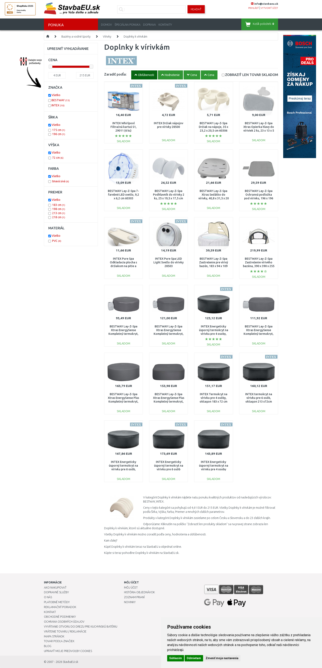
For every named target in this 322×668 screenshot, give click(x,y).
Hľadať (196, 9)
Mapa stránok (54, 636)
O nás (48, 597)
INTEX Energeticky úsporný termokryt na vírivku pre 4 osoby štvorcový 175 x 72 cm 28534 (213, 469)
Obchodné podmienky (60, 616)
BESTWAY (61, 100)
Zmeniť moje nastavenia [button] (222, 658)
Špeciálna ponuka (127, 24)
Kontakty (165, 24)
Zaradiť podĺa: (115, 74)
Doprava (149, 24)
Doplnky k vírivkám (135, 36)
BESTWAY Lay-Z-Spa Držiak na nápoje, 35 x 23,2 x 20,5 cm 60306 (213, 127)
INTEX (58, 105)
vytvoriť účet (269, 8)
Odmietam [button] (194, 658)
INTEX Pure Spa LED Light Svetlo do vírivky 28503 (168, 262)
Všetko (56, 95)
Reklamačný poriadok (60, 607)
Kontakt (50, 612)
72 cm (57, 157)
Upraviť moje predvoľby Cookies (68, 651)
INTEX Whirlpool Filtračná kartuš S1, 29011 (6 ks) (123, 127)
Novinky (130, 602)
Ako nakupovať (55, 587)
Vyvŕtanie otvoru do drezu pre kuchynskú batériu (80, 626)
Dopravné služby (56, 592)
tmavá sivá (60, 181)
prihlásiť (253, 8)
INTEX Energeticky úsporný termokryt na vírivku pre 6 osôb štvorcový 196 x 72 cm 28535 (168, 469)
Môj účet (131, 587)
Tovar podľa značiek (59, 641)
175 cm (58, 130)
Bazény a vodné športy (76, 36)
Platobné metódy (57, 602)
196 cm (58, 134)
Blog (47, 646)
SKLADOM (251, 75)
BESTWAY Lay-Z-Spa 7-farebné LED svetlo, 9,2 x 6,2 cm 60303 (123, 194)
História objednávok (139, 592)
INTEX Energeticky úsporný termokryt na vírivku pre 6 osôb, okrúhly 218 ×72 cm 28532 (123, 469)
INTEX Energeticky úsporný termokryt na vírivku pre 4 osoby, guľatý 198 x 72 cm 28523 (213, 334)
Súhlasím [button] (175, 658)
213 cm (58, 213)
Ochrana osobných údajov (64, 621)
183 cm (58, 205)
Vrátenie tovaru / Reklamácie (65, 631)
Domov (106, 24)
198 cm (58, 209)
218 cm (58, 217)
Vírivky (107, 36)
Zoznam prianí (134, 597)
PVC (56, 240)
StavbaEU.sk (70, 661)
